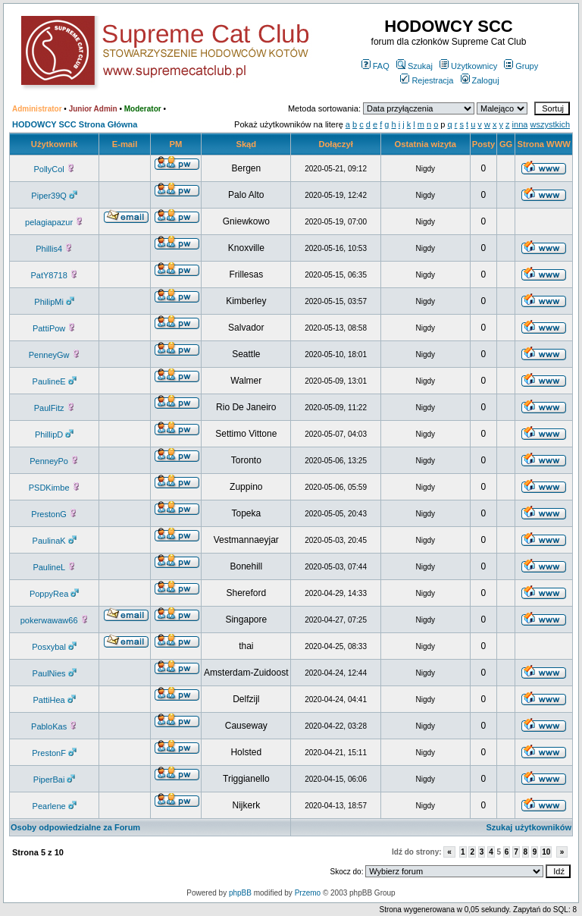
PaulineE (55, 381)
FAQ (375, 66)
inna (520, 124)
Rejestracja (426, 80)
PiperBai (54, 779)
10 (546, 852)
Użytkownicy (468, 66)
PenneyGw (54, 354)
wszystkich (550, 124)
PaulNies (55, 673)
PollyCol (53, 169)
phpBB (240, 893)
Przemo (308, 893)
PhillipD (54, 434)
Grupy (521, 66)
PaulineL (54, 567)
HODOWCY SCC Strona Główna (74, 124)
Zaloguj (480, 80)
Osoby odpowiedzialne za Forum (75, 827)
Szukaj (414, 66)
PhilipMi (54, 301)
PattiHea (54, 699)
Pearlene (55, 806)
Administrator (37, 109)
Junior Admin (93, 109)
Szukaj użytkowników (529, 827)
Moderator (142, 109)
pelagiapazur (54, 222)
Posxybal (54, 646)
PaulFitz (54, 408)
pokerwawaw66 (54, 620)
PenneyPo (54, 461)
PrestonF (54, 753)
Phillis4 (54, 248)
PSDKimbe (54, 487)
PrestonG (54, 514)
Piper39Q (54, 195)
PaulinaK (55, 540)
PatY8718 (53, 275)
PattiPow (54, 328)
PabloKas (54, 726)
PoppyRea (54, 593)
